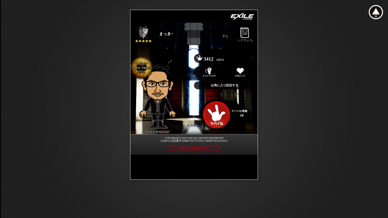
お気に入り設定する (224, 85)
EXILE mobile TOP (193, 148)
